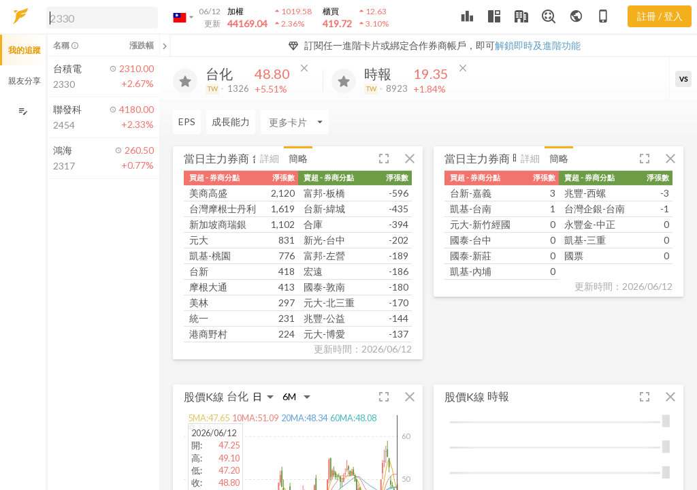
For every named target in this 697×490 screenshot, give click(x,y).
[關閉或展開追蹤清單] (164, 45)
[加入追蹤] (185, 81)
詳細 (269, 158)
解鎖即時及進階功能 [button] (538, 45)
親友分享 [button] (24, 81)
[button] (99, 17)
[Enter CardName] (207, 122)
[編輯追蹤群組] (23, 111)
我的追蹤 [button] (24, 50)
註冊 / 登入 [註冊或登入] (660, 16)
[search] (102, 18)
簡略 (298, 158)
